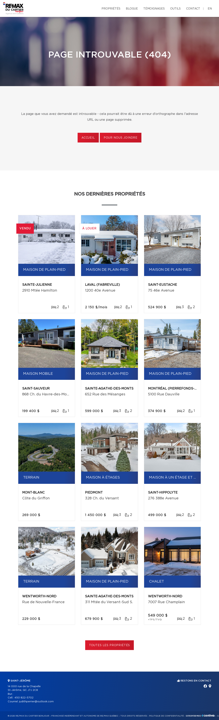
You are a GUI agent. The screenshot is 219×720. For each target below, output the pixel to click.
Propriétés (111, 8)
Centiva (208, 715)
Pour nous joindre (121, 137)
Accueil (88, 137)
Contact (193, 8)
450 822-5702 (23, 697)
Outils (175, 8)
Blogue (132, 8)
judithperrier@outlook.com (36, 701)
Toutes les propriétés (109, 645)
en (210, 8)
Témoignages (154, 8)
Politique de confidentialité (166, 716)
